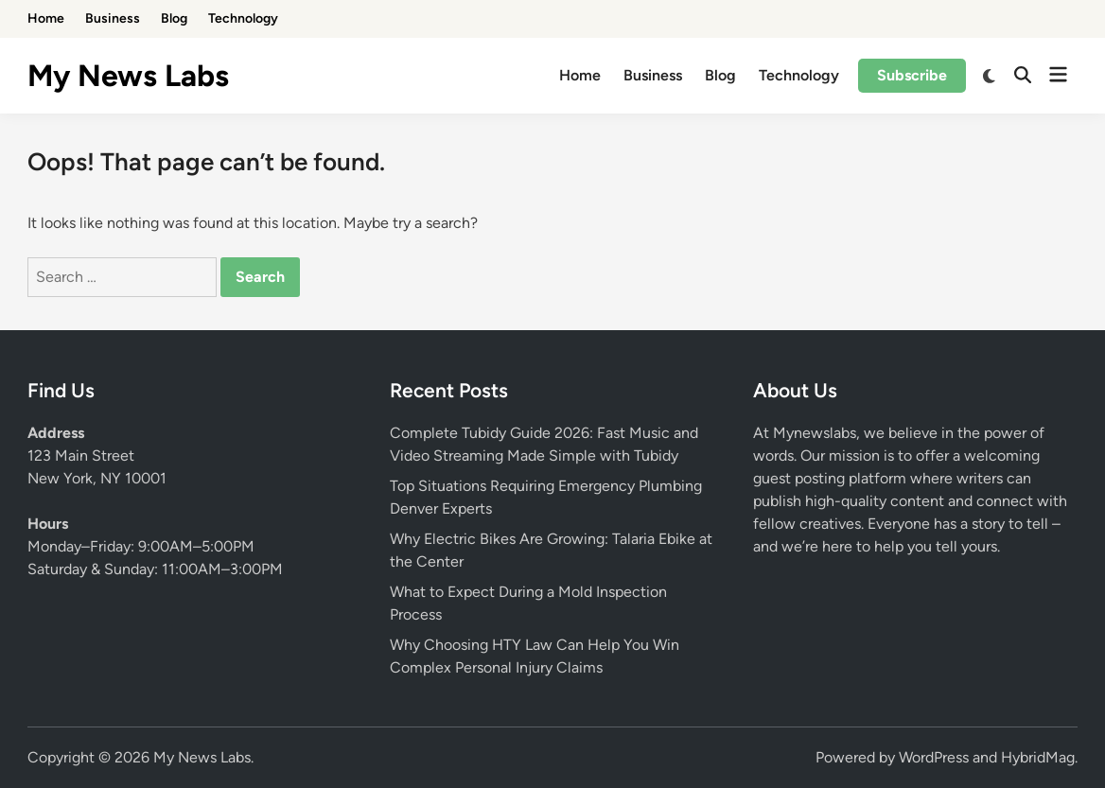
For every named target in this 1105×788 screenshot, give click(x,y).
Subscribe (912, 75)
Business (112, 18)
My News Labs (128, 76)
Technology (243, 18)
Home (45, 18)
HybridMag (1038, 757)
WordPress (934, 757)
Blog (174, 18)
